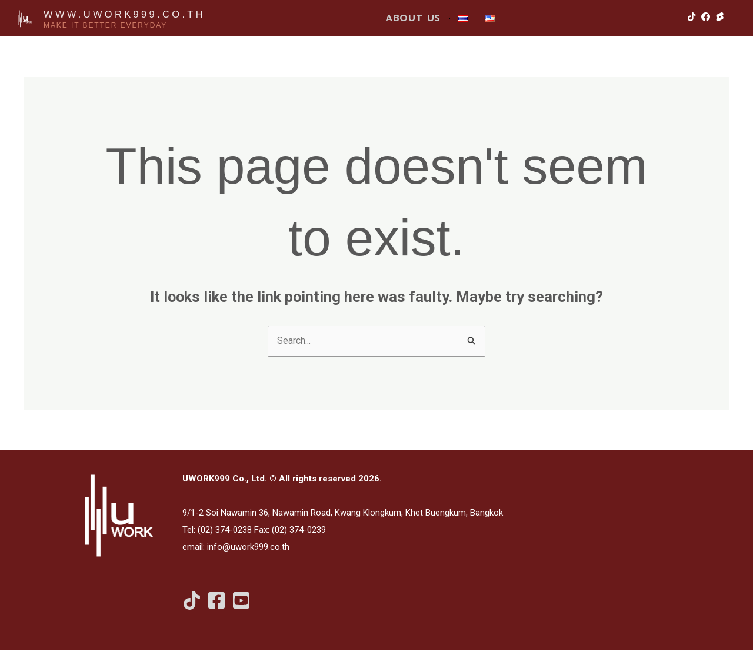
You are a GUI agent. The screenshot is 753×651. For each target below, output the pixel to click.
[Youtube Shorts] (241, 601)
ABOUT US (413, 18)
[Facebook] (216, 601)
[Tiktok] (191, 601)
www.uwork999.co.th (131, 13)
